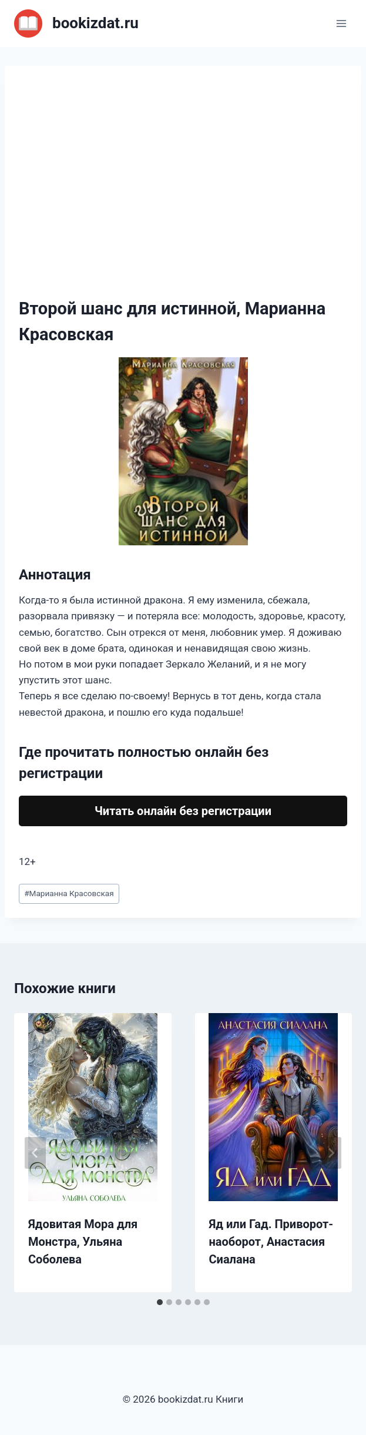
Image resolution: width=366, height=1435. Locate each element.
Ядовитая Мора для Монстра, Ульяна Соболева (82, 1241)
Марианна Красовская (69, 893)
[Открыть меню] (341, 23)
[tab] (160, 1302)
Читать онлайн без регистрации (183, 811)
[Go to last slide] (35, 1153)
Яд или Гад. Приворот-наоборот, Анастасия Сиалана (271, 1241)
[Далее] (330, 1153)
